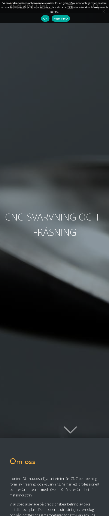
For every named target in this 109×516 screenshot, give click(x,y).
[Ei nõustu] (104, 11)
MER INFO (61, 18)
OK (45, 18)
